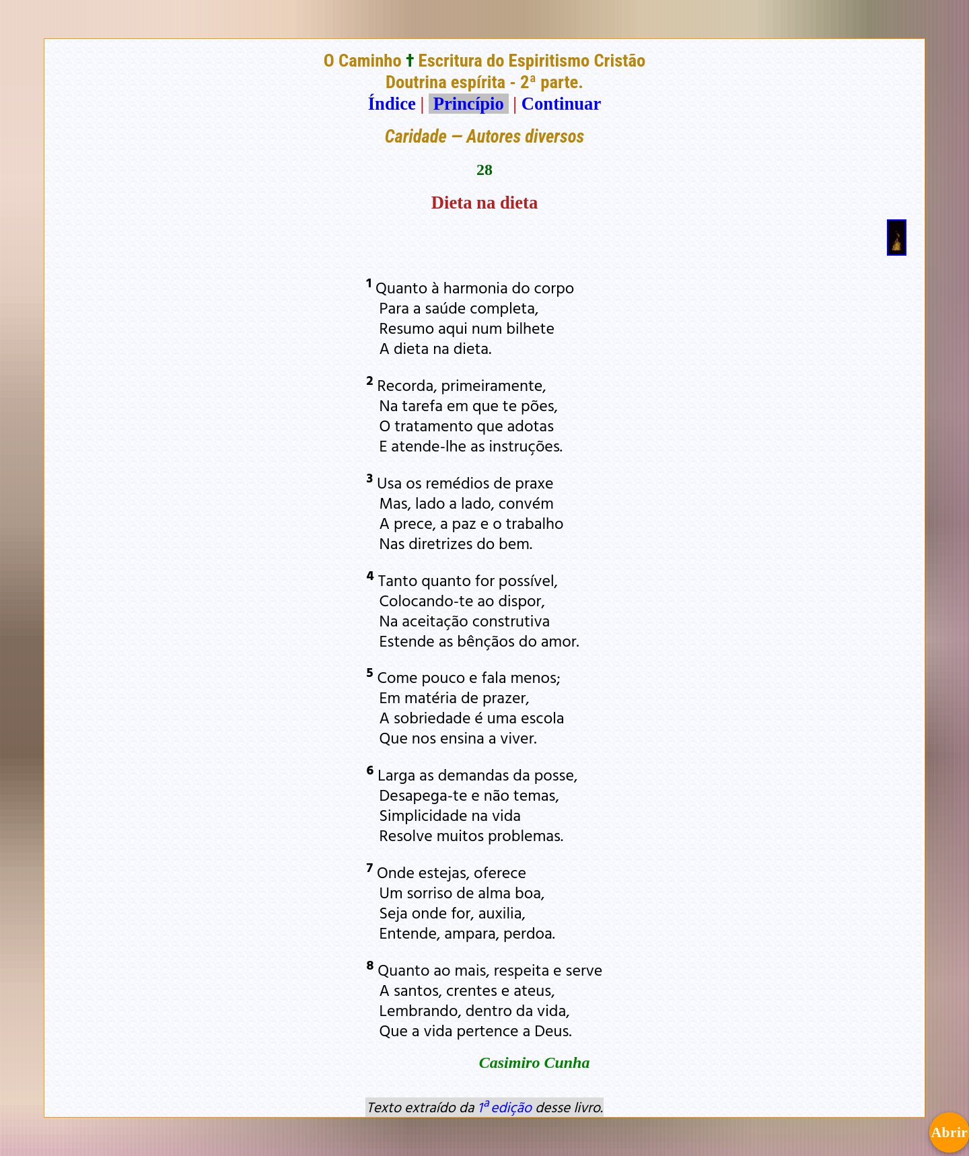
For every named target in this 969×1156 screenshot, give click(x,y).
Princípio (468, 104)
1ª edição (505, 1107)
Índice (392, 104)
